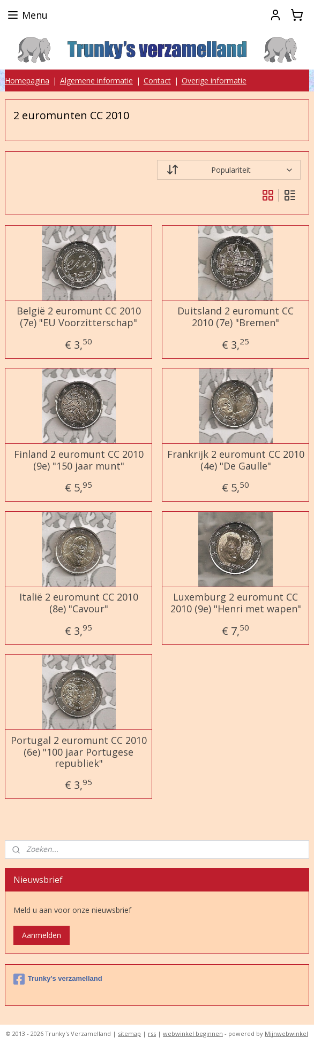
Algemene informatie (96, 80)
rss (152, 1033)
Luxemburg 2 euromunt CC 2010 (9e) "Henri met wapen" (235, 602)
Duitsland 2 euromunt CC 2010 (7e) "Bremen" (235, 316)
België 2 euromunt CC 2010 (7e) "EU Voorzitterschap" (79, 316)
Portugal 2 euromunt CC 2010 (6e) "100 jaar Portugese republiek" (79, 752)
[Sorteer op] (229, 169)
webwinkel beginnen (193, 1033)
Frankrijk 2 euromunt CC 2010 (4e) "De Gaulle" (235, 460)
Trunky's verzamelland (57, 979)
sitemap (129, 1033)
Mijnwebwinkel (286, 1033)
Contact (157, 80)
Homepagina (27, 80)
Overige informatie (214, 80)
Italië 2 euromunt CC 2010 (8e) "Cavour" (78, 602)
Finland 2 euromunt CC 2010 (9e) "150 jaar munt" (79, 460)
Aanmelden (41, 935)
